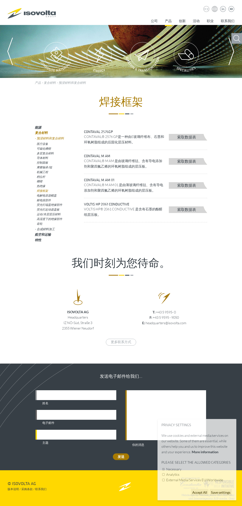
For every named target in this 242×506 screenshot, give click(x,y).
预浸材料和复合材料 (72, 83)
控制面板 (42, 162)
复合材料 (50, 83)
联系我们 (227, 21)
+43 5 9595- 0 (166, 312)
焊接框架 (42, 190)
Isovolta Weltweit (215, 6)
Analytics (172, 474)
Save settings (220, 492)
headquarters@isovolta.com (166, 323)
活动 (196, 21)
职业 (210, 21)
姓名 (45, 403)
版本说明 (13, 489)
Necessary (174, 469)
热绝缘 (41, 186)
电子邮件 (48, 423)
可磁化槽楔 (44, 148)
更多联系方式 (121, 342)
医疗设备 (42, 143)
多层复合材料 (45, 153)
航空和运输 (43, 234)
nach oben (125, 486)
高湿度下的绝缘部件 (49, 219)
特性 (38, 240)
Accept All (199, 492)
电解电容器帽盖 (47, 195)
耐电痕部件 (44, 200)
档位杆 (41, 176)
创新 (182, 21)
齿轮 (39, 223)
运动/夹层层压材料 (48, 214)
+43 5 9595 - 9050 (166, 317)
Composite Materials (56, 58)
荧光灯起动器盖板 (48, 209)
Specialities (186, 58)
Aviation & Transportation (143, 58)
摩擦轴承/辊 (44, 167)
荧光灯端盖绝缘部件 (49, 204)
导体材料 (42, 157)
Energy (99, 58)
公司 (154, 21)
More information (205, 452)
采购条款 (27, 489)
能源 (38, 127)
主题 (45, 443)
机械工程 (42, 172)
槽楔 (39, 181)
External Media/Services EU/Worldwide (194, 480)
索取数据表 (186, 137)
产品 (168, 21)
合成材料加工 (46, 229)
